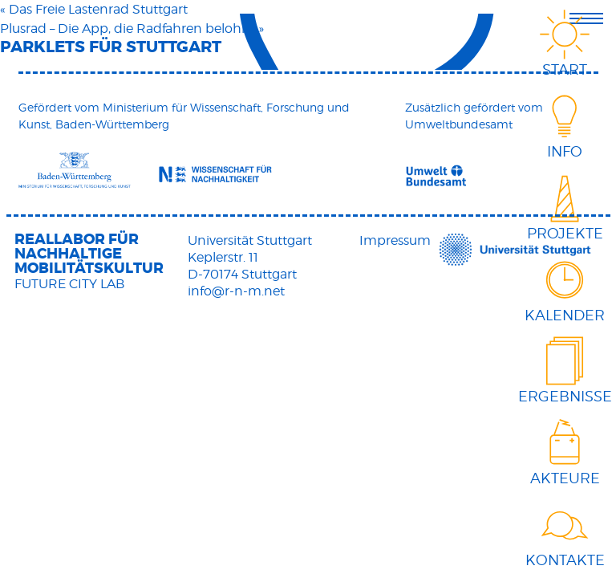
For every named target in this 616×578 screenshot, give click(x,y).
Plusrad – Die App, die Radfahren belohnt (127, 28)
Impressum (395, 240)
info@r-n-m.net (236, 291)
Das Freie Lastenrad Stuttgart (98, 9)
